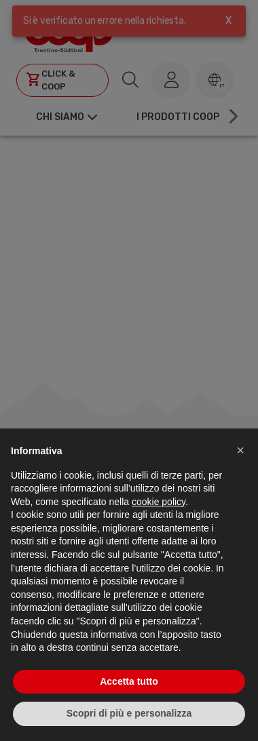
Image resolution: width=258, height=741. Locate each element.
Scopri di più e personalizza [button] (129, 713)
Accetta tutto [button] (129, 681)
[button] (240, 450)
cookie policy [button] (158, 501)
